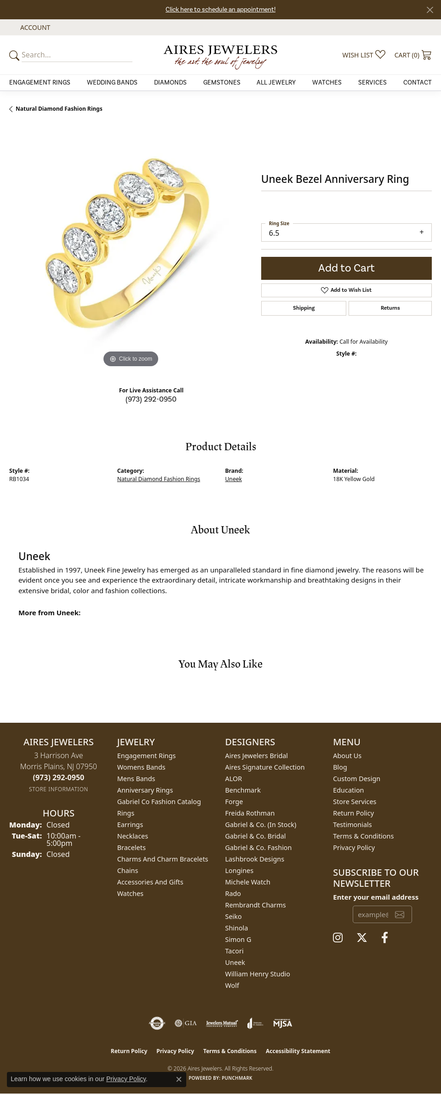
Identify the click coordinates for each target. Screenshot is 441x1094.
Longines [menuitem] (239, 870)
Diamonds (170, 83)
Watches (327, 83)
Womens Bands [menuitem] (141, 767)
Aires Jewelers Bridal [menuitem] (256, 755)
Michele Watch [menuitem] (247, 882)
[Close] (429, 10)
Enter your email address (375, 896)
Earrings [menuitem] (130, 824)
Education (348, 790)
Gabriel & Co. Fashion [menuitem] (258, 847)
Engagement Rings (39, 83)
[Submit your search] (15, 55)
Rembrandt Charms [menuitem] (255, 905)
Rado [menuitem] (233, 893)
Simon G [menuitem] (238, 939)
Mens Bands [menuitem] (136, 778)
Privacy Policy (354, 847)
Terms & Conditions (363, 836)
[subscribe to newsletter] (400, 914)
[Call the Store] (59, 777)
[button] (34, 27)
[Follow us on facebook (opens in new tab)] (385, 937)
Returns (390, 308)
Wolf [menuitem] (232, 985)
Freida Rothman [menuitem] (250, 813)
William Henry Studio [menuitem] (257, 973)
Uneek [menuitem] (235, 962)
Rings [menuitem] (125, 813)
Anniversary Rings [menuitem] (145, 790)
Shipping (304, 308)
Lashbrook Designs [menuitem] (255, 859)
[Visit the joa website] (255, 1023)
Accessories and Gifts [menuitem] (150, 882)
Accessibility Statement (298, 1051)
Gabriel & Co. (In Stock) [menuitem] (261, 824)
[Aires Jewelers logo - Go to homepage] (220, 54)
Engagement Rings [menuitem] (146, 755)
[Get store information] (58, 789)
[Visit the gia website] (186, 1023)
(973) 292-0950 (151, 399)
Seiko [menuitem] (233, 916)
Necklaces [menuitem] (132, 836)
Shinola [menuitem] (236, 928)
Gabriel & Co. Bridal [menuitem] (255, 836)
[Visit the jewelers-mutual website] (222, 1023)
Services (372, 83)
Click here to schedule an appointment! (220, 10)
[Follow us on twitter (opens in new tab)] (362, 937)
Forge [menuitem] (234, 801)
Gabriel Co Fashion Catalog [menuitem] (159, 801)
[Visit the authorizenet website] (157, 1023)
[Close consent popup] (179, 1079)
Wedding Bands (112, 83)
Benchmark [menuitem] (243, 790)
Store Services (354, 801)
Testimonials (352, 824)
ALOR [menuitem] (233, 778)
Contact (417, 83)
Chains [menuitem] (127, 870)
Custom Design (356, 778)
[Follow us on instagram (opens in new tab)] (337, 937)
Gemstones (222, 83)
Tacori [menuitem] (234, 951)
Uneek (233, 479)
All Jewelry (276, 83)
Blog (340, 767)
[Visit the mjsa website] (282, 1023)
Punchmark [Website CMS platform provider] (237, 1078)
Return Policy (353, 813)
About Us (347, 755)
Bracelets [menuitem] (131, 847)
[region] (130, 248)
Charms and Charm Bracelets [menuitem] (162, 859)
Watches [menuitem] (130, 893)
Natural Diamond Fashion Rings (59, 109)
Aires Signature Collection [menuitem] (265, 767)
